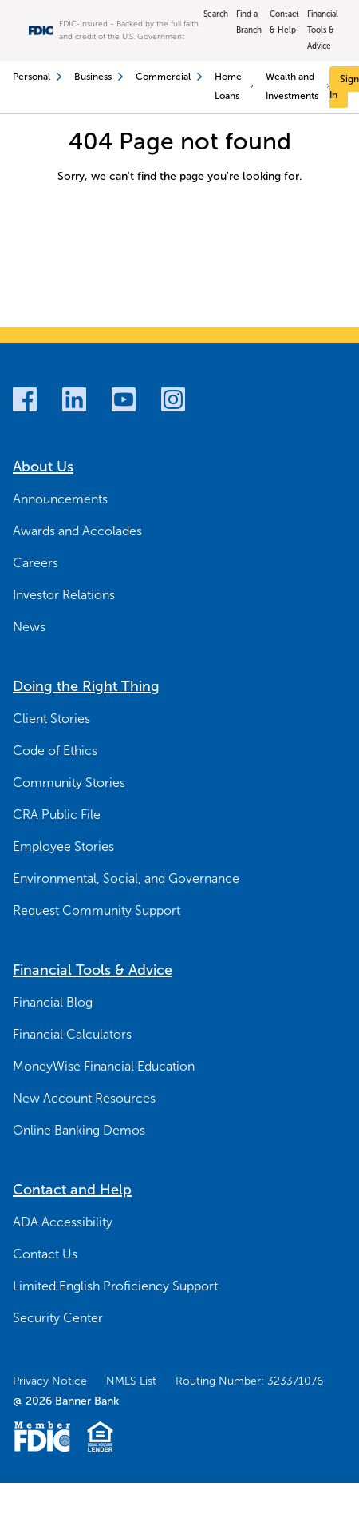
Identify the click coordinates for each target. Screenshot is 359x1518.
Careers (35, 563)
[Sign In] (344, 87)
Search (215, 14)
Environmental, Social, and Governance (126, 878)
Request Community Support (96, 910)
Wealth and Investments (297, 86)
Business (98, 76)
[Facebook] (25, 399)
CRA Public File (57, 814)
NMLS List (131, 1381)
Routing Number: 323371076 (249, 1381)
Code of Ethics (55, 750)
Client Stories (51, 718)
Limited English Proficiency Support (115, 1286)
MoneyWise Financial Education (104, 1066)
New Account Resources (84, 1098)
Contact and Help (72, 1190)
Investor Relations (64, 595)
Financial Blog (53, 1002)
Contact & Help (284, 22)
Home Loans (234, 86)
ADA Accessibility (62, 1222)
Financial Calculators (72, 1034)
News (29, 627)
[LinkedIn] (74, 399)
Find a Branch (249, 22)
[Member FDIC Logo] (42, 1436)
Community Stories (69, 782)
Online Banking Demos (79, 1130)
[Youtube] (124, 399)
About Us (43, 467)
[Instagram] (173, 399)
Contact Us (45, 1254)
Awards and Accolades (77, 531)
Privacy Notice (50, 1381)
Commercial (169, 76)
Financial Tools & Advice (322, 30)
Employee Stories (63, 846)
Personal (37, 76)
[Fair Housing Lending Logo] (100, 1436)
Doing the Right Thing (86, 686)
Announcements (60, 499)
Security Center (58, 1318)
